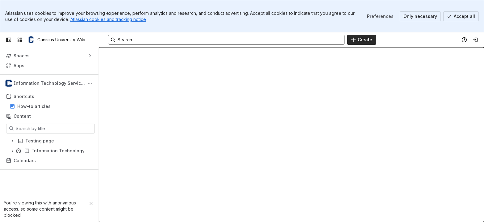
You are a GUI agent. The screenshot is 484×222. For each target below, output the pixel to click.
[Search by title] (54, 128)
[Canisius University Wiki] (31, 40)
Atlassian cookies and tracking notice (108, 19)
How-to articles (34, 106)
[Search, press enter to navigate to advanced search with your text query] (226, 40)
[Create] (361, 40)
